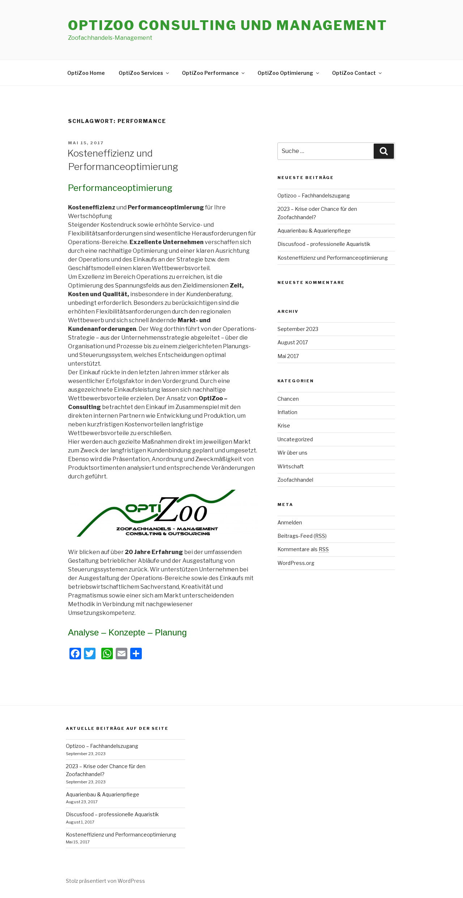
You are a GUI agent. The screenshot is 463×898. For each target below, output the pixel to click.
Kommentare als (303, 549)
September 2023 (297, 329)
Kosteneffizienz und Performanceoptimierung (332, 258)
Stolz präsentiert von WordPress (105, 881)
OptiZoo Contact (357, 73)
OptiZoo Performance (214, 73)
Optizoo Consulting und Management (227, 25)
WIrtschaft (290, 466)
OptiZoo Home (86, 73)
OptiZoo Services (144, 73)
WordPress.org (295, 563)
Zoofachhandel (295, 480)
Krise (283, 425)
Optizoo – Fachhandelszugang (313, 195)
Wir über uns (292, 453)
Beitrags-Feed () (302, 536)
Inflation (287, 412)
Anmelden (289, 522)
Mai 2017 (288, 356)
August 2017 (292, 342)
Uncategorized (295, 439)
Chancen (288, 399)
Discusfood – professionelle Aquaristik (323, 244)
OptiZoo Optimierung (289, 73)
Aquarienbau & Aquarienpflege (314, 230)
